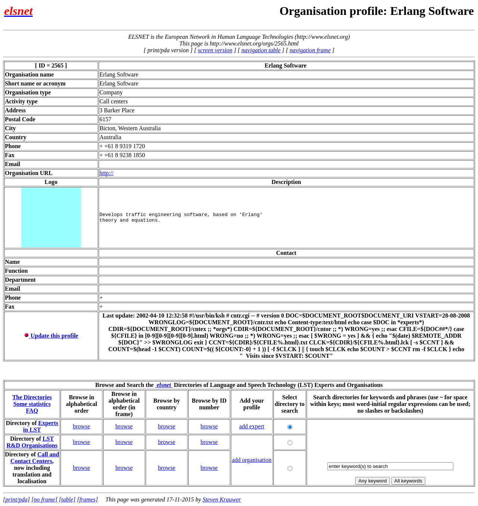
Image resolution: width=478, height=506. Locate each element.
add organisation (251, 460)
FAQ (32, 410)
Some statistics (32, 404)
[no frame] (44, 499)
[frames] (87, 499)
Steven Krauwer (221, 499)
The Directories (32, 397)
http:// (106, 173)
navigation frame (309, 50)
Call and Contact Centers (34, 457)
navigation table (261, 50)
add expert (251, 426)
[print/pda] (16, 499)
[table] (67, 499)
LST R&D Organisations (31, 442)
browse (81, 426)
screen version (215, 50)
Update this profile (51, 335)
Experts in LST (40, 426)
